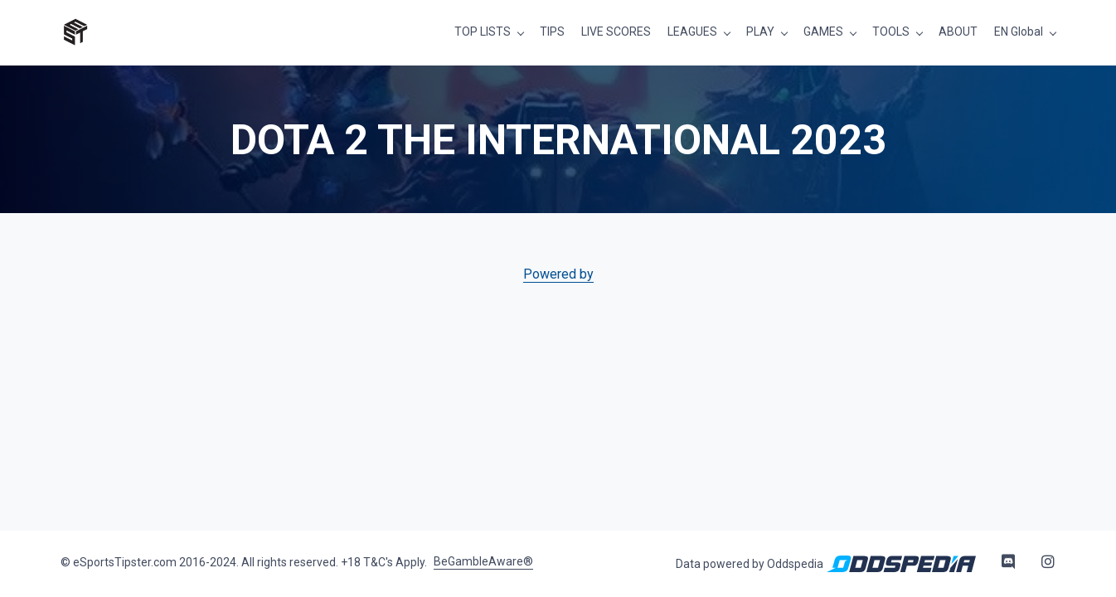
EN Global (1018, 31)
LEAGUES (692, 31)
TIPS (552, 31)
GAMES (823, 31)
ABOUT (958, 31)
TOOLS (891, 31)
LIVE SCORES (616, 31)
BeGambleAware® (483, 561)
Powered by (558, 274)
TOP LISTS (482, 31)
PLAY (760, 31)
